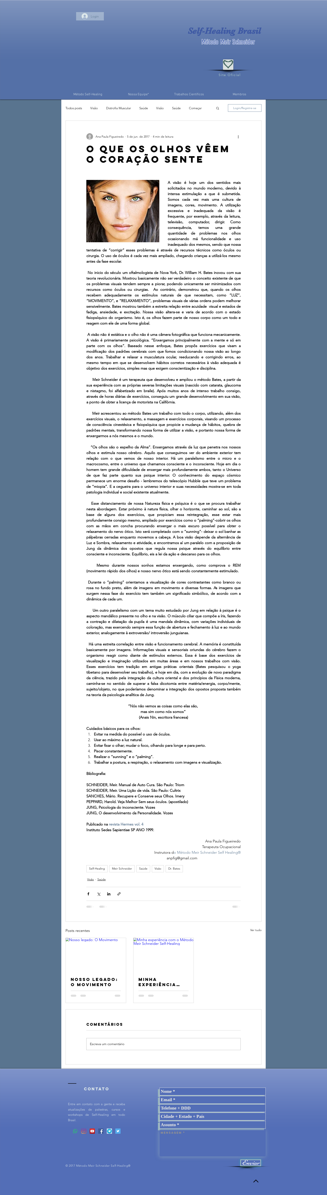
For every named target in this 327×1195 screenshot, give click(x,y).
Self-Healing (97, 868)
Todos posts (73, 108)
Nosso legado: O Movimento (94, 982)
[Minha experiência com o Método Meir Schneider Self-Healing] (163, 955)
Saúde (143, 108)
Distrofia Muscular (118, 108)
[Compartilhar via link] (119, 894)
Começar (195, 108)
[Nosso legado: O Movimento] (96, 955)
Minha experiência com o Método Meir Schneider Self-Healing (162, 982)
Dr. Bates (174, 868)
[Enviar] (250, 1162)
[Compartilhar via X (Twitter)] (99, 894)
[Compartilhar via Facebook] (88, 894)
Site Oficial (230, 75)
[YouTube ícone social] (92, 1131)
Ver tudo (256, 930)
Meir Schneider (122, 868)
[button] (218, 108)
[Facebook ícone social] (100, 1131)
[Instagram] (83, 1131)
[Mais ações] (238, 136)
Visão (94, 108)
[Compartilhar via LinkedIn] (109, 894)
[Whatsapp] (75, 1131)
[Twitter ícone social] (118, 1131)
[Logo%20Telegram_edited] (109, 1131)
